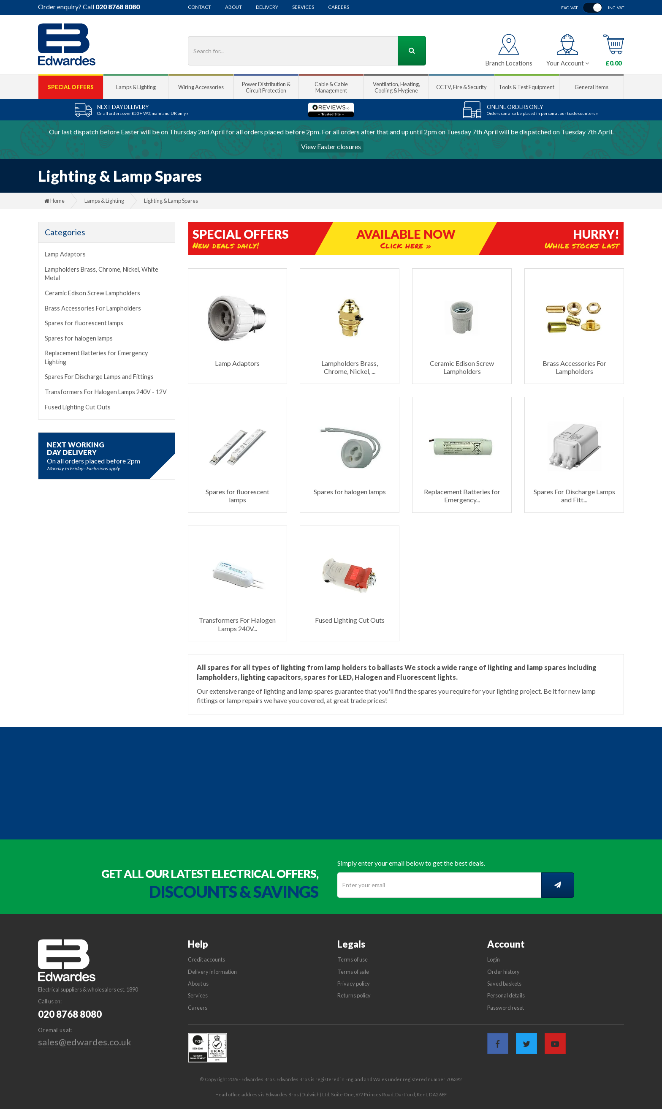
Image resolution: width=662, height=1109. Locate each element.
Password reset (505, 1007)
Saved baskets (504, 983)
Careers (338, 7)
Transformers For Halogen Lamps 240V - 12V (106, 391)
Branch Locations (509, 63)
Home (54, 200)
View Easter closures (331, 146)
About (233, 7)
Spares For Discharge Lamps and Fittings (99, 376)
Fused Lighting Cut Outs (78, 407)
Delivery (267, 7)
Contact (199, 7)
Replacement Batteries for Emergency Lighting (96, 357)
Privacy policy (353, 983)
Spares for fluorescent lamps (84, 323)
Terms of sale (353, 971)
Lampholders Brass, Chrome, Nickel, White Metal (101, 274)
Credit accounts (206, 959)
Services (303, 7)
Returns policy (354, 995)
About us (198, 983)
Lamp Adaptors (65, 254)
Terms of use (352, 959)
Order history (503, 971)
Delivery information (212, 971)
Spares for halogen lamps (79, 338)
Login (493, 959)
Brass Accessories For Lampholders (93, 308)
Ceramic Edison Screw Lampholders (92, 293)
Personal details (506, 995)
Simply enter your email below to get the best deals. (411, 863)
